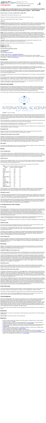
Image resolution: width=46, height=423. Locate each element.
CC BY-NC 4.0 (15, 56)
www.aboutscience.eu (15, 57)
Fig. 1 (43, 92)
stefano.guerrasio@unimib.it (8, 52)
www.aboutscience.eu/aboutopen (17, 54)
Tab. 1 (37, 164)
